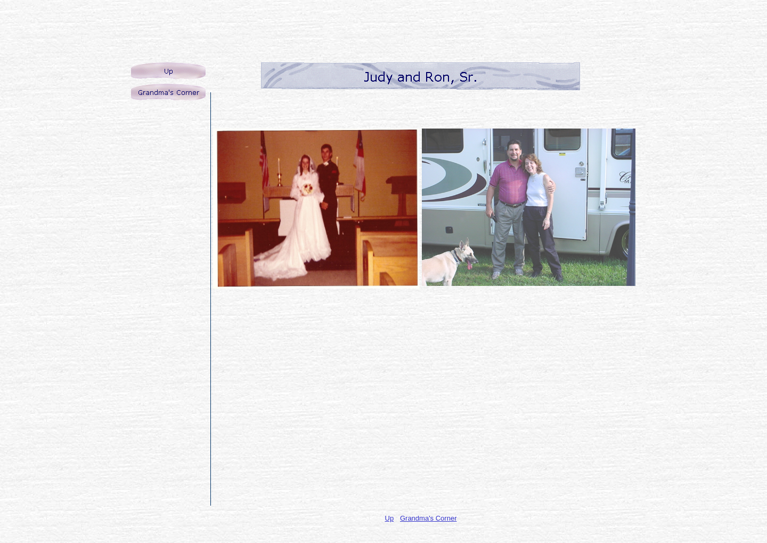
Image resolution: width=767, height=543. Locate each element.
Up (389, 518)
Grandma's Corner (428, 518)
